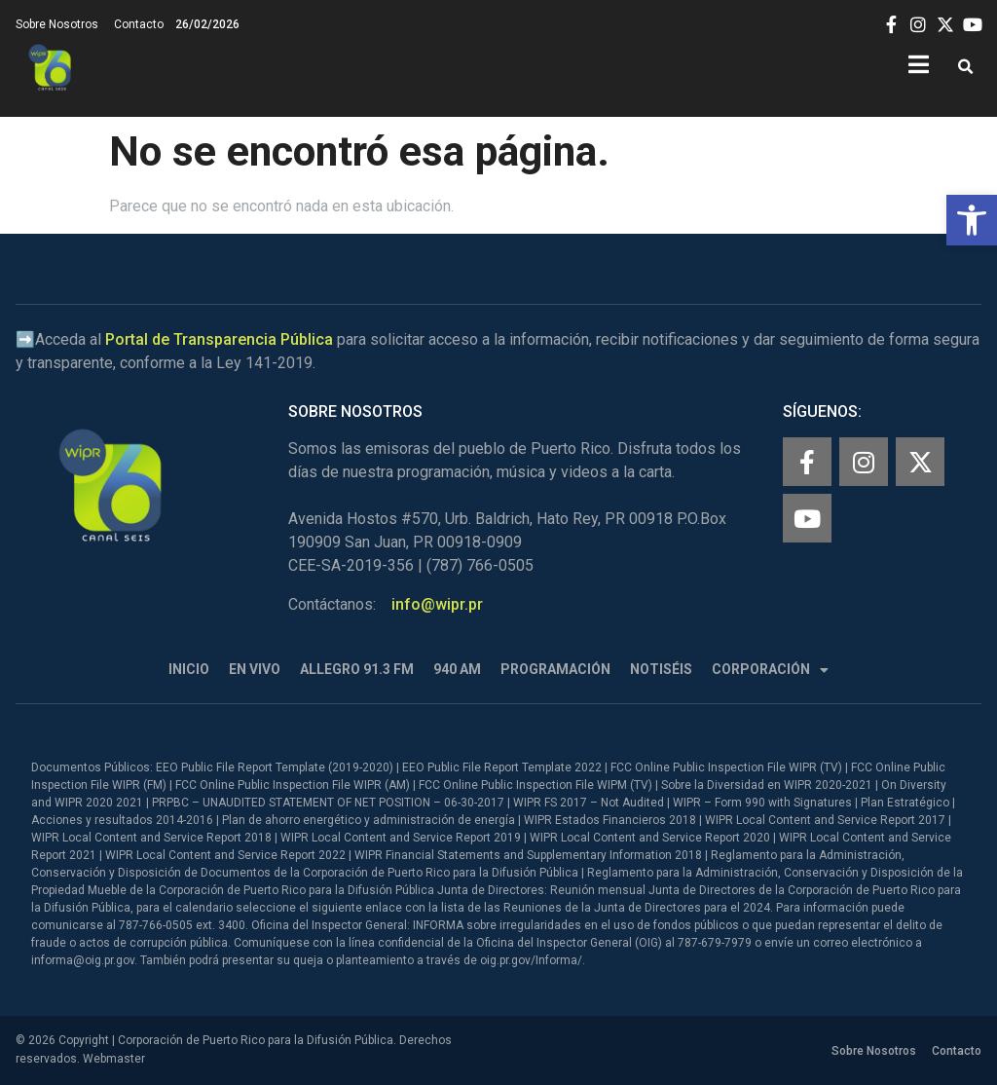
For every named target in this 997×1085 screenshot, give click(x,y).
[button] (971, 220)
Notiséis (661, 669)
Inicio (188, 669)
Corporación (770, 669)
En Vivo (254, 669)
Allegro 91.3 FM (357, 669)
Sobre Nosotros (57, 24)
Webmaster (114, 1059)
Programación (555, 669)
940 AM (457, 669)
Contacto (139, 24)
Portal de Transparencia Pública (219, 339)
